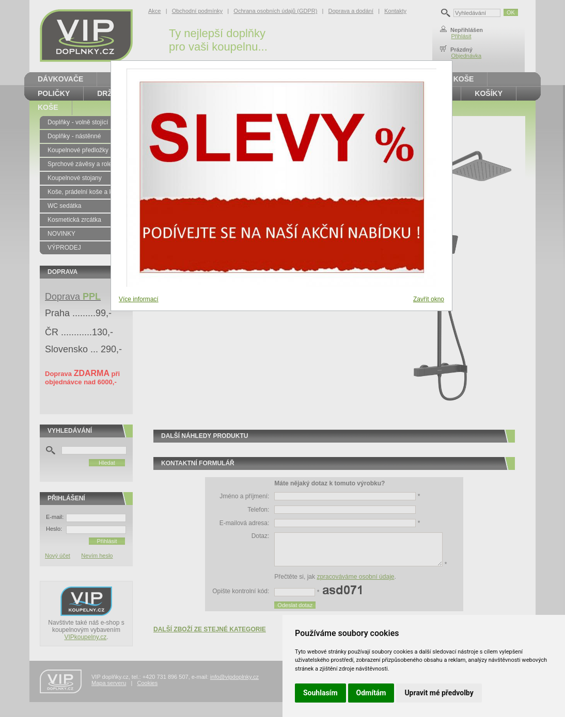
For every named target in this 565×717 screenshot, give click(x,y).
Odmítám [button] (371, 693)
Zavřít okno (428, 299)
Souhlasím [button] (320, 693)
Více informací (139, 299)
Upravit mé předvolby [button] (438, 693)
